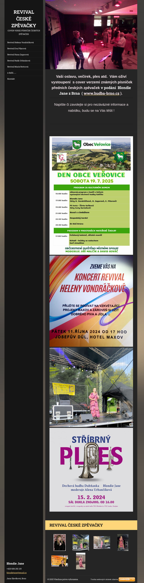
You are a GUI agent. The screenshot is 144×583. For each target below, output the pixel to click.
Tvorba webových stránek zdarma (104, 579)
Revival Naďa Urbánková (18, 60)
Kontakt (11, 78)
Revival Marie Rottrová (17, 66)
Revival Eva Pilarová (16, 48)
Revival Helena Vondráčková (20, 42)
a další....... (11, 72)
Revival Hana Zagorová (18, 54)
